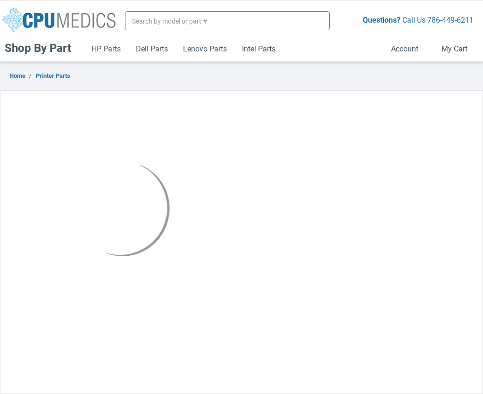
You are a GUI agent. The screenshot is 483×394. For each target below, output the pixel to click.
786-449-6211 (450, 20)
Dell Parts (152, 48)
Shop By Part (42, 47)
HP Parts (106, 48)
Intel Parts (258, 48)
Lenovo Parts (205, 48)
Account (408, 48)
